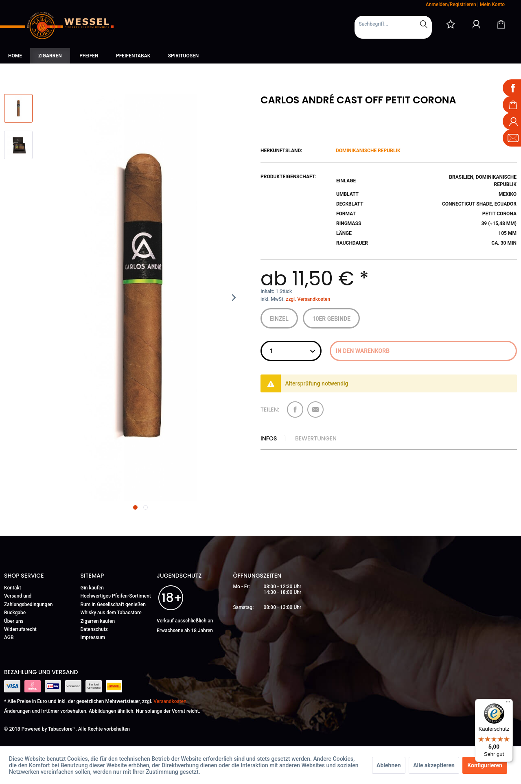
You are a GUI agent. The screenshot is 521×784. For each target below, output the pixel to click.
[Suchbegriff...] (393, 24)
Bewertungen (316, 438)
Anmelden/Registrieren (451, 4)
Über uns (14, 621)
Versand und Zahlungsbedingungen (28, 600)
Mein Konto (492, 4)
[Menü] (508, 704)
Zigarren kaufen (98, 621)
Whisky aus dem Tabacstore (111, 612)
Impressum (93, 637)
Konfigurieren (484, 765)
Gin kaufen (92, 588)
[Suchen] (424, 24)
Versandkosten (169, 701)
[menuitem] (393, 27)
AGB (9, 637)
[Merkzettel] (451, 24)
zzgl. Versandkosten (308, 299)
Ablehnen (389, 765)
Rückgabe (15, 612)
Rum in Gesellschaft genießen (113, 604)
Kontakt (12, 588)
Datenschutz (94, 629)
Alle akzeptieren (434, 765)
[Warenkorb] (501, 24)
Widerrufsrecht (20, 629)
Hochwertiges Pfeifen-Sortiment (116, 596)
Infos (268, 438)
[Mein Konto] (476, 24)
